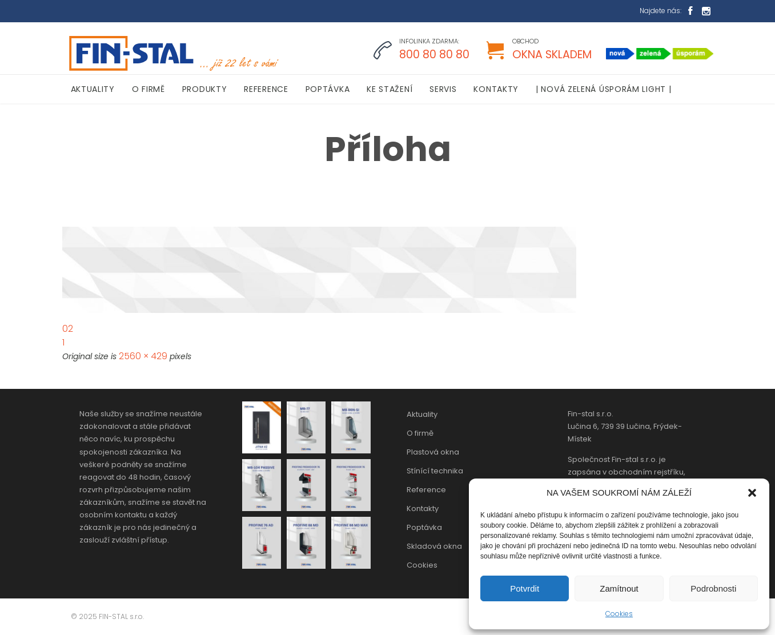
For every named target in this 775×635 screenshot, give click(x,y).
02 (67, 328)
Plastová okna (433, 452)
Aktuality (422, 414)
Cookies (619, 613)
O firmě (420, 433)
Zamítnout (619, 588)
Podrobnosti (713, 588)
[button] (752, 493)
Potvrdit (524, 588)
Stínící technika (435, 470)
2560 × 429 (143, 356)
